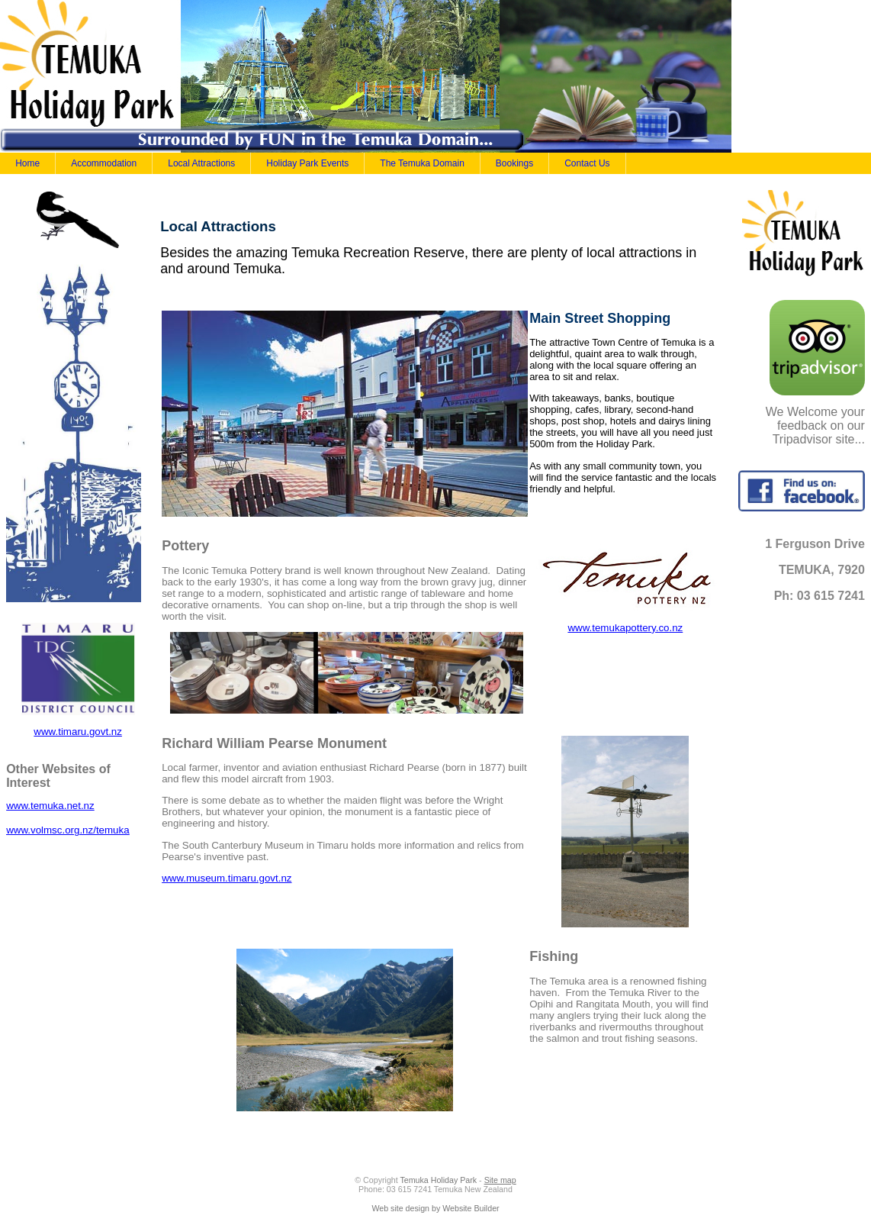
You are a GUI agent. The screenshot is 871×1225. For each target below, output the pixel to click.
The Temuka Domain (422, 163)
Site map (500, 1180)
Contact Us (586, 163)
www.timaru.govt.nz (78, 731)
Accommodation (104, 163)
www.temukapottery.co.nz (625, 627)
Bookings (514, 163)
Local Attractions (201, 163)
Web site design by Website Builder (435, 1208)
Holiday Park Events (307, 163)
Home (27, 163)
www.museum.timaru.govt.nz (226, 878)
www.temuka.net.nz (50, 805)
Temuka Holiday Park (438, 1180)
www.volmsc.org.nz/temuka (67, 830)
